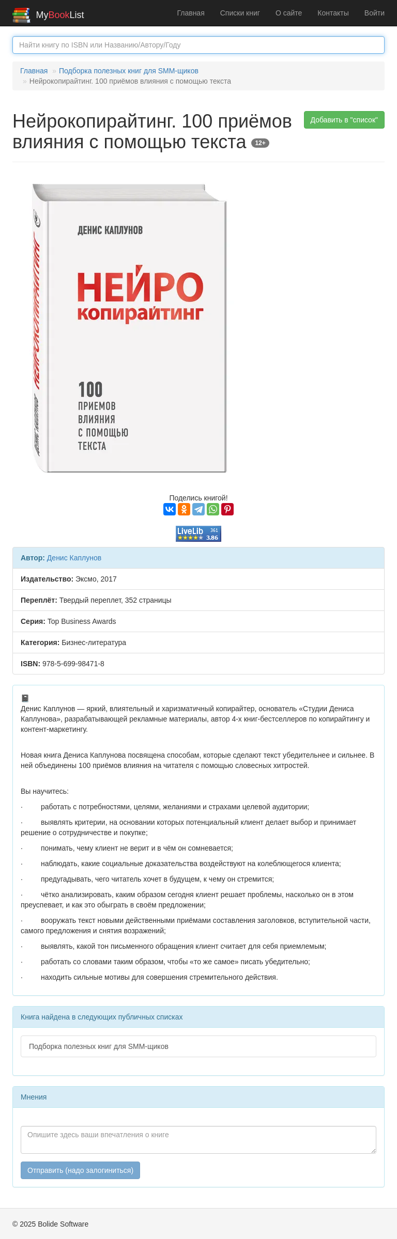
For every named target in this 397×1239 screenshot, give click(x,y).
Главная (190, 13)
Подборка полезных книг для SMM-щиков (128, 71)
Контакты (332, 13)
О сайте (289, 13)
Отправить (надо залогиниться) (80, 1170)
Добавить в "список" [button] (344, 120)
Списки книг (240, 13)
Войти (374, 13)
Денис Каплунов (74, 558)
